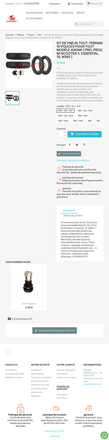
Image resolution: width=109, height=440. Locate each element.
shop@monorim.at (92, 384)
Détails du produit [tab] (73, 215)
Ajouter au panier (85, 134)
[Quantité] (60, 134)
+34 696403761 (31, 3)
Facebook (8, 352)
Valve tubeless (29, 303)
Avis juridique (37, 373)
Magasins (35, 396)
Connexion (62, 373)
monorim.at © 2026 (54, 431)
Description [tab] (69, 210)
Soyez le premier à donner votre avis (54, 330)
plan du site (36, 392)
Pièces (80, 12)
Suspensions (34, 12)
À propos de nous (39, 381)
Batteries (52, 12)
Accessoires (34, 18)
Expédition (36, 370)
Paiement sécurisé (40, 384)
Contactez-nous (39, 388)
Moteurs (67, 12)
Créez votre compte (66, 377)
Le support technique (62, 396)
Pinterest (84, 145)
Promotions (11, 370)
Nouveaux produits (15, 373)
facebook (54, 436)
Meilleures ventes (14, 377)
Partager (70, 145)
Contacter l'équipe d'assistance (73, 160)
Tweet (77, 145)
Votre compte (66, 364)
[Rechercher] (88, 24)
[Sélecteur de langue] (55, 4)
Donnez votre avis (69, 153)
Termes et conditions (41, 377)
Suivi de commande (66, 370)
